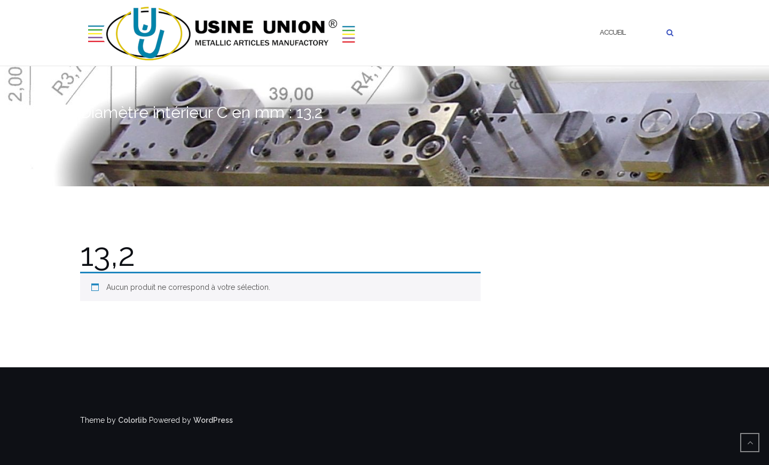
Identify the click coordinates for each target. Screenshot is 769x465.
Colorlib (132, 420)
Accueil (612, 32)
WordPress (213, 420)
